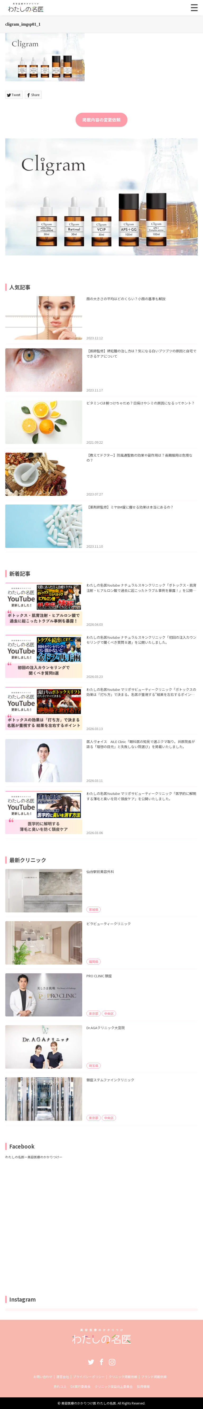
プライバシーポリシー (89, 1376)
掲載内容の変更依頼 (101, 119)
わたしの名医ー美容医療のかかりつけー (33, 1157)
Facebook (101, 1362)
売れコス (60, 1386)
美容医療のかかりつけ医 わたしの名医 (88, 1403)
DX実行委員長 (80, 1386)
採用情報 (143, 1386)
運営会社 (62, 1376)
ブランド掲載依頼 (154, 1376)
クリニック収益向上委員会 (114, 1386)
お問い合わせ (42, 1376)
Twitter (91, 1362)
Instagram (112, 1362)
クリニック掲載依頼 (123, 1376)
